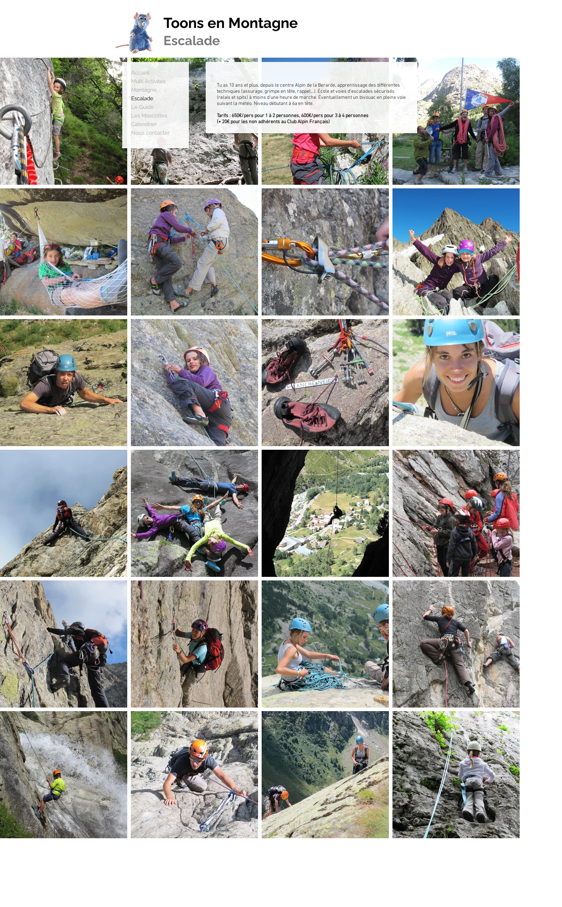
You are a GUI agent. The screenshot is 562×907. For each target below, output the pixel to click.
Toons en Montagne (230, 22)
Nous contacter (150, 133)
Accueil (140, 72)
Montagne (144, 90)
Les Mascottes (149, 115)
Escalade (142, 98)
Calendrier (144, 124)
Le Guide (142, 107)
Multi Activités (148, 81)
